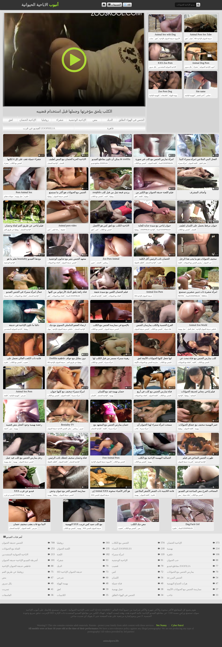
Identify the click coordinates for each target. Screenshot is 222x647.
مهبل (49, 329)
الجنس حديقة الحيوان (60, 196)
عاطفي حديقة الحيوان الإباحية (63, 329)
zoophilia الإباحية (147, 230)
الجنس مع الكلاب (16, 163)
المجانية (193, 395)
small (204, 296)
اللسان (61, 163)
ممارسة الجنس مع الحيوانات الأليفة (146, 362)
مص (95, 119)
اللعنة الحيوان (152, 163)
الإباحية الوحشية (77, 119)
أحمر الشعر (200, 95)
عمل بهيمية (19, 196)
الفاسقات (164, 95)
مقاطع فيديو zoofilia (99, 163)
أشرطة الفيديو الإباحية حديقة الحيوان (20, 560)
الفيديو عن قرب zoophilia (39, 128)
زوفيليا (45, 119)
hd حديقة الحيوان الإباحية (203, 38)
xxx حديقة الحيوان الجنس (100, 495)
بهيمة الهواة (173, 95)
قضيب (25, 362)
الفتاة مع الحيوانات (53, 263)
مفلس (208, 95)
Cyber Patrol (177, 625)
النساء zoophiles (166, 163)
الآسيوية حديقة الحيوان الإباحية (169, 38)
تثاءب (136, 429)
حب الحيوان (207, 263)
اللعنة (140, 196)
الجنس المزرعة (174, 577)
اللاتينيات (61, 595)
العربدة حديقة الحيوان (185, 462)
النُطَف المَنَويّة (139, 263)
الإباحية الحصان (28, 119)
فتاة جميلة (167, 329)
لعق (11, 119)
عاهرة (110, 128)
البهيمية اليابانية (154, 95)
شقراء (59, 119)
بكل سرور (152, 67)
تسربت (5, 589)
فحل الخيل (202, 163)
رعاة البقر (55, 230)
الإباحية (180, 395)
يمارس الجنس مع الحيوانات (192, 263)
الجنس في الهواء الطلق (132, 119)
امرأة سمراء (182, 163)
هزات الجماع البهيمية (177, 583)
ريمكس (105, 263)
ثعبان (191, 38)
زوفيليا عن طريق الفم (11, 230)
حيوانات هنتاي (8, 196)
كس (48, 230)
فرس (81, 429)
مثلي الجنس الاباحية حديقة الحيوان (59, 429)
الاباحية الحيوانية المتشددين (167, 67)
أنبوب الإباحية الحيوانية (207, 67)
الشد (106, 196)
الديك (110, 119)
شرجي (23, 395)
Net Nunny (161, 625)
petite (181, 296)
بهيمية (111, 395)
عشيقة (63, 230)
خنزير (93, 263)
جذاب (151, 38)
